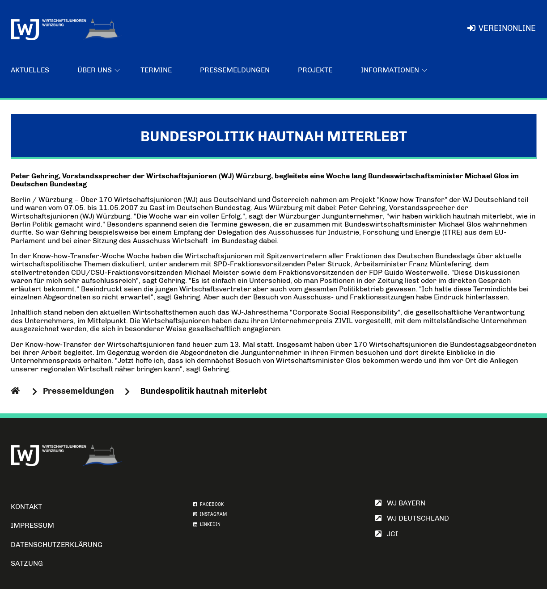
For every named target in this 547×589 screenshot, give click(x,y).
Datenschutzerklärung (56, 544)
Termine (156, 70)
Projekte (315, 70)
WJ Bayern (400, 503)
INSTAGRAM (210, 514)
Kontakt (26, 506)
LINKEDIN (206, 524)
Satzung (27, 563)
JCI (386, 534)
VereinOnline (501, 28)
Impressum (32, 525)
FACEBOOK (208, 504)
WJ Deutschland (412, 518)
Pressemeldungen (235, 70)
